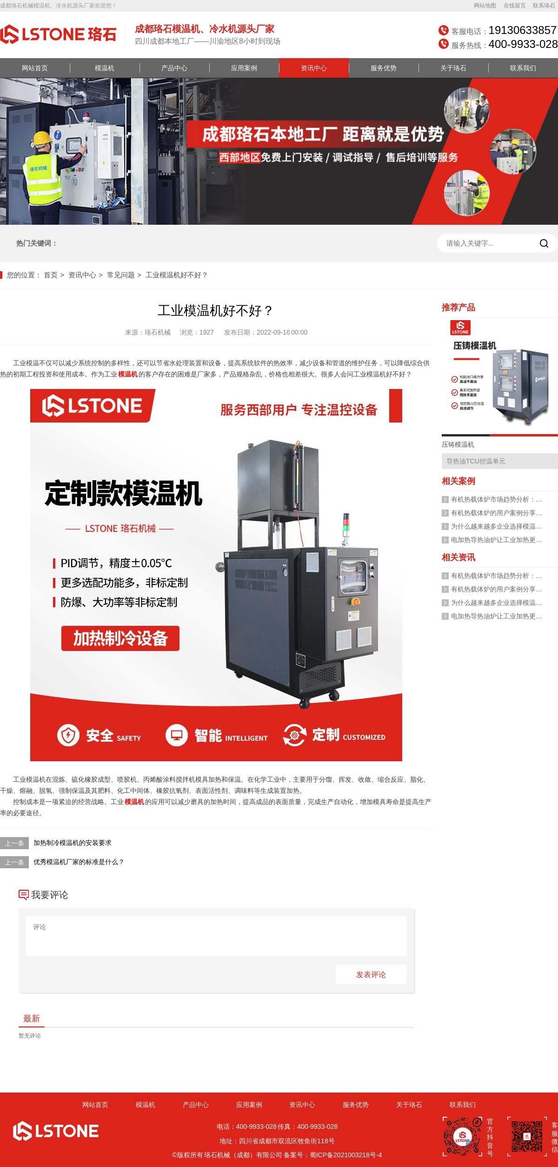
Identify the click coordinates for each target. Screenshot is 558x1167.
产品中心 (174, 68)
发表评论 (371, 975)
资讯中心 (314, 68)
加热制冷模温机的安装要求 (72, 842)
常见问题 (121, 275)
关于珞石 (453, 68)
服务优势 (384, 68)
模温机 (104, 68)
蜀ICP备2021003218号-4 (346, 1155)
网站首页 (35, 68)
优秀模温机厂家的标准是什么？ (79, 861)
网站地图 (485, 5)
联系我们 (523, 68)
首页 (51, 275)
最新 (31, 1018)
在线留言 (515, 5)
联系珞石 (544, 5)
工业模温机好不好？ (177, 275)
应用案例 (244, 68)
